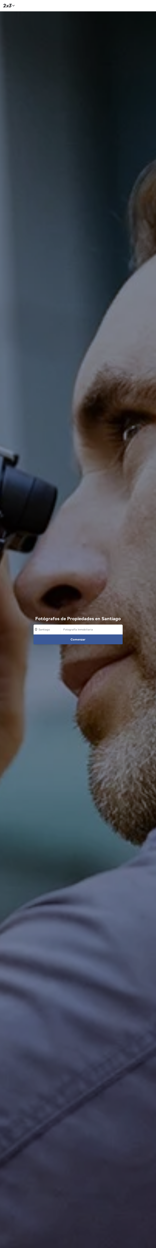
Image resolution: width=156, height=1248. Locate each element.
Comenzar (78, 639)
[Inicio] (8, 5)
